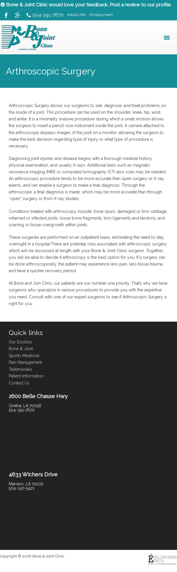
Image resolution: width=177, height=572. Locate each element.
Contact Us (19, 383)
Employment (101, 15)
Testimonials (20, 369)
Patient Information (26, 376)
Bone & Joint (21, 348)
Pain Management (25, 362)
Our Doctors (20, 342)
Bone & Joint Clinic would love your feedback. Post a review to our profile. (86, 5)
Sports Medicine (24, 355)
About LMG (76, 15)
